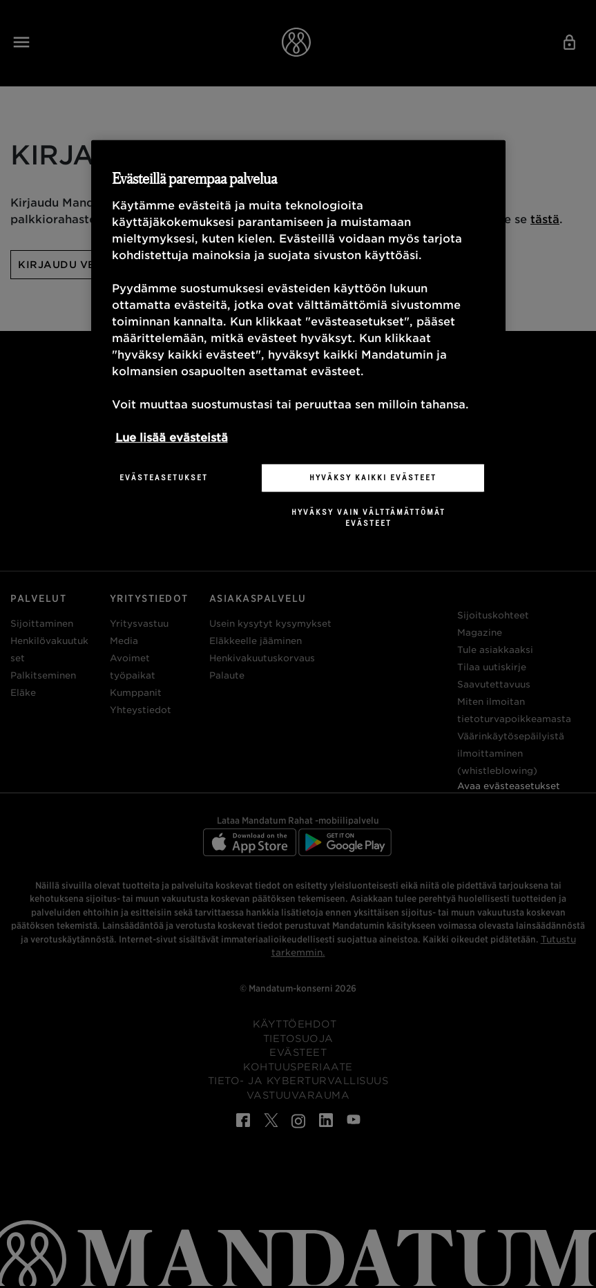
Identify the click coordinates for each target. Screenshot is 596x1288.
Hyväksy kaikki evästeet (372, 477)
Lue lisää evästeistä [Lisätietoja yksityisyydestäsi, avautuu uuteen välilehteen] (171, 437)
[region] (298, 345)
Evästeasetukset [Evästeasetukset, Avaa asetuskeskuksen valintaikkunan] (163, 477)
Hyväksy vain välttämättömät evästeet (368, 517)
